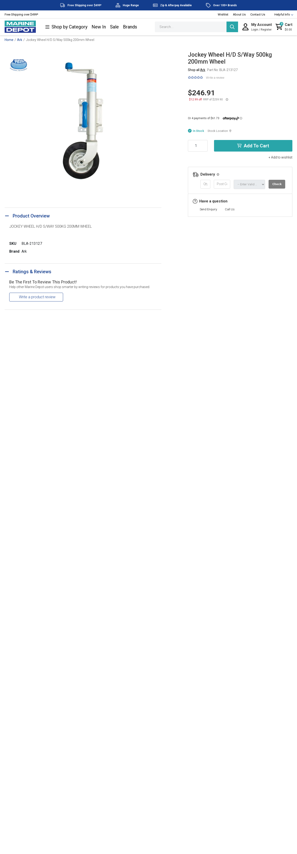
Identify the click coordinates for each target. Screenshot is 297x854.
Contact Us (257, 14)
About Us (239, 14)
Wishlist (223, 14)
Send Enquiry (208, 209)
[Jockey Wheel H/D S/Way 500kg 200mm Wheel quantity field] (198, 146)
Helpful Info (282, 14)
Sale (114, 27)
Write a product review (37, 297)
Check (277, 184)
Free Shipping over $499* (21, 14)
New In (99, 27)
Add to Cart (253, 146)
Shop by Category (66, 27)
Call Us (230, 209)
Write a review (215, 77)
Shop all (196, 70)
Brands (130, 27)
